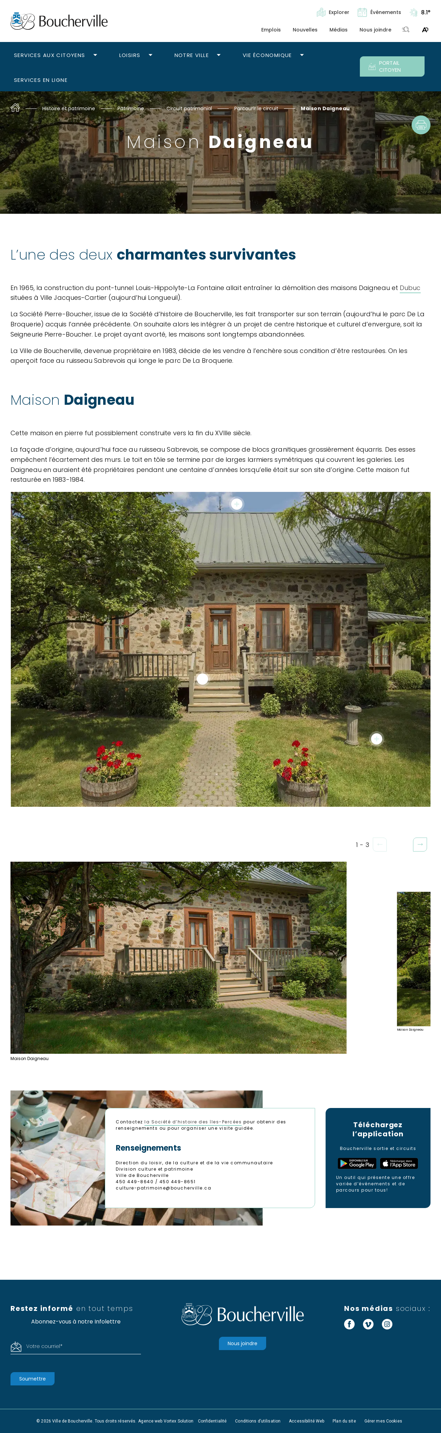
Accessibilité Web (306, 1421)
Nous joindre (375, 29)
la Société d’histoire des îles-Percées (193, 1122)
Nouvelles (305, 29)
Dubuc (410, 287)
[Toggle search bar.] (406, 30)
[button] (420, 845)
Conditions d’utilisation (257, 1421)
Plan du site (344, 1421)
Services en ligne (40, 80)
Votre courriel (44, 1346)
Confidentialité (212, 1421)
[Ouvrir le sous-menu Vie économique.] (302, 55)
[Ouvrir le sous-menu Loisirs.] (151, 55)
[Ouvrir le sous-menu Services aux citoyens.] (95, 55)
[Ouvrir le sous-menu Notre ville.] (219, 55)
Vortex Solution (179, 1421)
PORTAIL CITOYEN (385, 66)
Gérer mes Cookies (383, 1421)
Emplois (271, 29)
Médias (338, 29)
